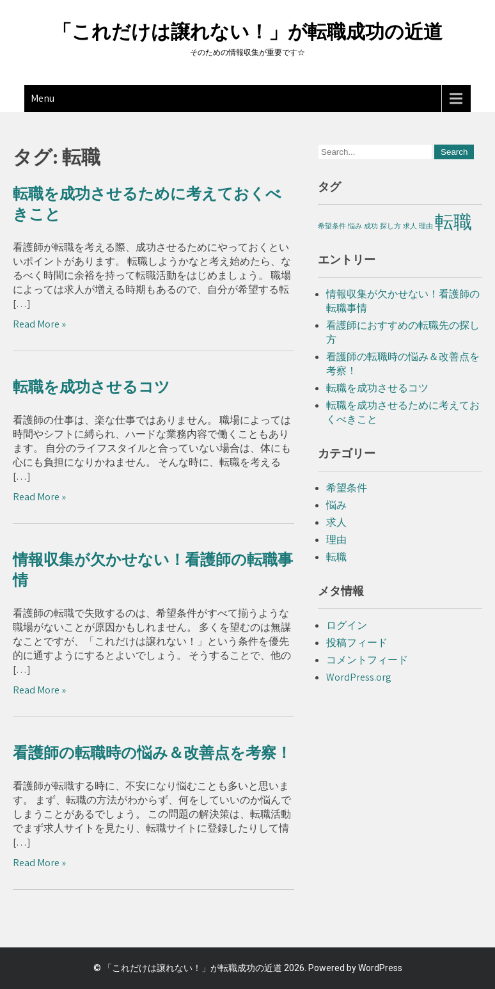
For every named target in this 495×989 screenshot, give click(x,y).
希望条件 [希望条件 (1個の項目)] (332, 225)
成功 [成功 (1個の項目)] (371, 225)
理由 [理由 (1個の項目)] (426, 225)
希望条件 (346, 487)
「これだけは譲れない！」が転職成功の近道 (247, 31)
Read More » (39, 324)
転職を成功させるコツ (91, 387)
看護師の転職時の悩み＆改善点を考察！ (152, 753)
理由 (336, 539)
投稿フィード (357, 642)
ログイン (346, 625)
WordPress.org (358, 677)
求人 (336, 522)
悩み (336, 505)
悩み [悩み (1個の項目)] (355, 225)
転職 (336, 557)
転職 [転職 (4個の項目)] (453, 221)
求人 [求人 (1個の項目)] (410, 225)
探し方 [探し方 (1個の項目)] (390, 225)
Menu (42, 98)
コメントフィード (367, 660)
